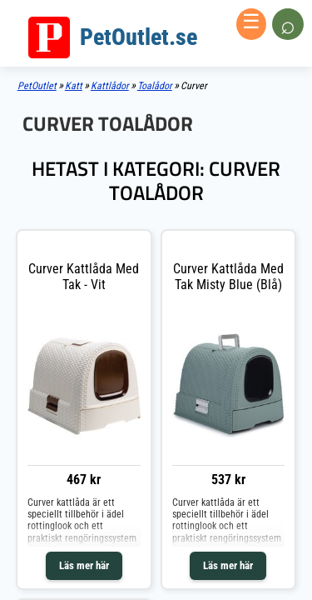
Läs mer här (84, 565)
